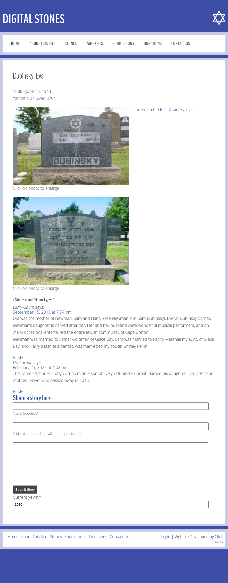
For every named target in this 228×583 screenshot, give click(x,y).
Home (15, 44)
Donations (153, 44)
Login (165, 544)
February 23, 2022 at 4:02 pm (40, 367)
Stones (71, 44)
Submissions (123, 44)
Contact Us (181, 44)
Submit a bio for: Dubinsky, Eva (164, 109)
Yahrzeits (94, 44)
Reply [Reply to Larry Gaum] (18, 357)
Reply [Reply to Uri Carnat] (18, 391)
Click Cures (218, 547)
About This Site (42, 44)
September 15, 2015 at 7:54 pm (42, 312)
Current (26, 505)
